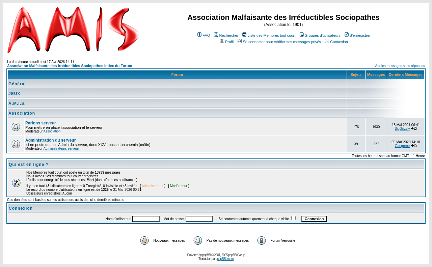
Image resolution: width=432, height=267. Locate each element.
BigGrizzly (402, 128)
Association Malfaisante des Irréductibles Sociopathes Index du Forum (69, 66)
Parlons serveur (40, 123)
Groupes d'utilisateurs (320, 35)
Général (17, 84)
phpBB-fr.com (225, 259)
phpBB (206, 255)
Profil (227, 42)
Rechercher (226, 35)
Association (21, 113)
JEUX (14, 93)
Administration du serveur (50, 140)
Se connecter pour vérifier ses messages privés (279, 42)
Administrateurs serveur (61, 148)
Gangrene (402, 146)
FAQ (203, 35)
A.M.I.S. (17, 103)
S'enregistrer (358, 35)
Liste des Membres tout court (268, 35)
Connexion (336, 42)
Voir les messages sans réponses (400, 66)
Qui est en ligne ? (29, 164)
